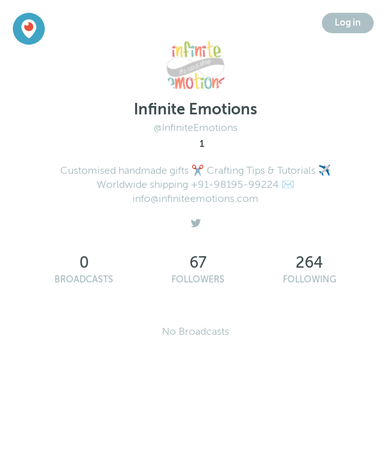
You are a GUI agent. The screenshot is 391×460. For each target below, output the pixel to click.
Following (310, 279)
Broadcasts (83, 279)
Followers (198, 279)
